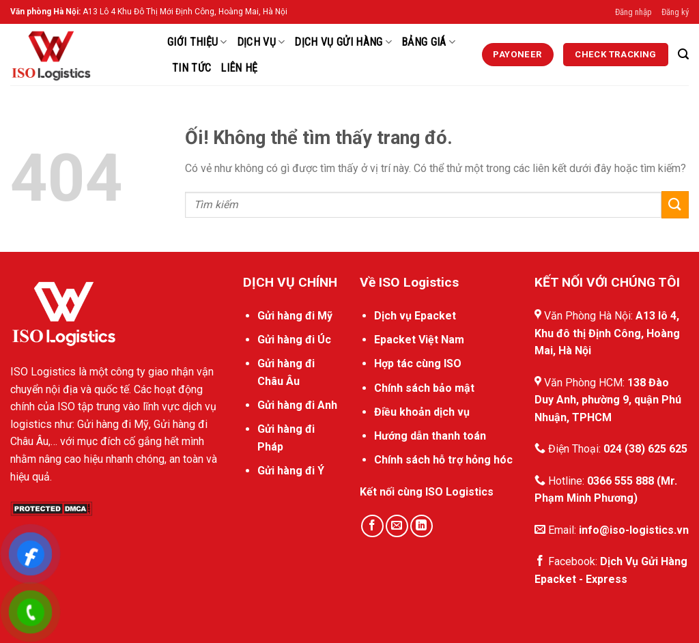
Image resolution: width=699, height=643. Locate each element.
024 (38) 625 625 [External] (645, 448)
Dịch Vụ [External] (261, 42)
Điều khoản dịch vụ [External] (422, 411)
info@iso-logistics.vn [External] (634, 530)
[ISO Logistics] (78, 54)
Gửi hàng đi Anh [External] (297, 405)
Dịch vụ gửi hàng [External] (343, 42)
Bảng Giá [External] (428, 42)
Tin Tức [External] (191, 67)
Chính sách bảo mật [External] (424, 388)
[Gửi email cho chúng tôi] (397, 526)
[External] (518, 54)
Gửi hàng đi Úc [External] (294, 339)
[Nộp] (675, 204)
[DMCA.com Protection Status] (51, 508)
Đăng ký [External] (675, 12)
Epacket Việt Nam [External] (419, 339)
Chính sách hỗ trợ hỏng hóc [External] (443, 459)
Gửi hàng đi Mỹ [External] (294, 315)
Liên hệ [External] (238, 67)
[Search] (683, 54)
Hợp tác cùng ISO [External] (417, 363)
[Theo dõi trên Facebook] (372, 526)
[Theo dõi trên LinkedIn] (421, 526)
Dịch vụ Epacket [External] (415, 315)
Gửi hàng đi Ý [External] (290, 470)
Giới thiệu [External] (197, 42)
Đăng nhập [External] (633, 12)
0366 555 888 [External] (620, 480)
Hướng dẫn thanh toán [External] (430, 435)
